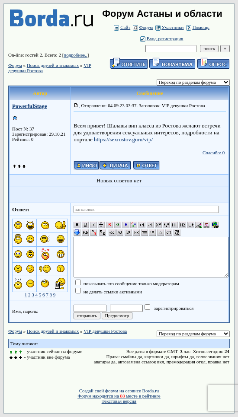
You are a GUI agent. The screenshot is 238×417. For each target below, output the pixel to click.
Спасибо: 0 (214, 152)
